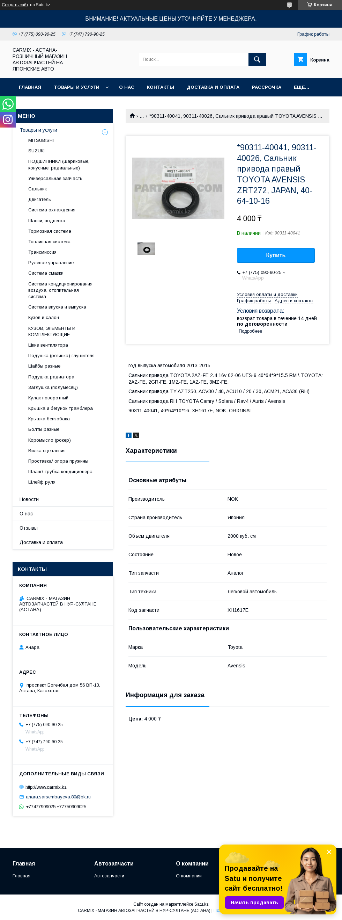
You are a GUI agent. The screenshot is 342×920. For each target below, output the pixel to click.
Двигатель (39, 199)
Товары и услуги (76, 87)
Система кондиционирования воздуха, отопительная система (60, 290)
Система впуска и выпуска (57, 307)
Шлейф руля (41, 482)
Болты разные (43, 429)
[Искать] (257, 59)
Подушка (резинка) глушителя (61, 355)
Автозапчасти (109, 875)
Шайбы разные (44, 366)
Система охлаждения (51, 209)
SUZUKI (36, 150)
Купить (276, 255)
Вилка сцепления (47, 450)
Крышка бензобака (49, 418)
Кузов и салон (43, 317)
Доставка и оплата (213, 87)
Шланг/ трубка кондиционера (60, 471)
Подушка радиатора (51, 376)
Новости (29, 499)
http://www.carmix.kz (46, 786)
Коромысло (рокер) (49, 440)
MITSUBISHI (41, 140)
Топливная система (49, 241)
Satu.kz (201, 904)
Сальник (37, 188)
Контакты (160, 87)
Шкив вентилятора (48, 345)
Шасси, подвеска (46, 220)
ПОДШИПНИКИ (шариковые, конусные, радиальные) (58, 164)
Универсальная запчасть (55, 178)
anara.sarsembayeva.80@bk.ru (58, 796)
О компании (189, 875)
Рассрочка (266, 87)
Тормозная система (49, 231)
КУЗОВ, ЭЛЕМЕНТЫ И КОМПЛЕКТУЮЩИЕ (51, 331)
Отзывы (29, 528)
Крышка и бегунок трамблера (60, 408)
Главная (30, 87)
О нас (126, 87)
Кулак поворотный (48, 397)
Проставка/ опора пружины (58, 461)
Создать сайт (15, 4)
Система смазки (46, 273)
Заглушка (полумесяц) (53, 387)
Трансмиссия (42, 252)
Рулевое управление (51, 262)
